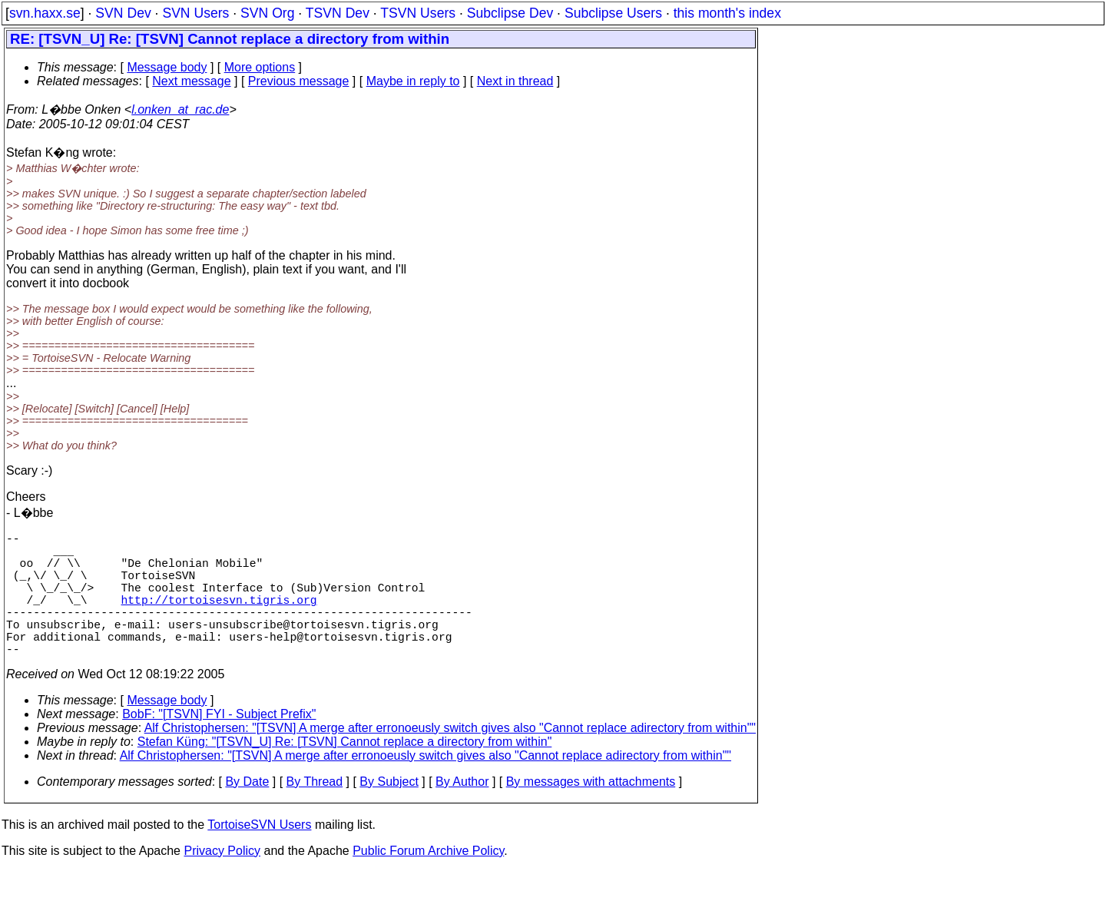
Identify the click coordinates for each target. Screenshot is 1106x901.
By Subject (388, 812)
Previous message (298, 81)
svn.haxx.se (45, 13)
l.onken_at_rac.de (180, 109)
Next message (191, 81)
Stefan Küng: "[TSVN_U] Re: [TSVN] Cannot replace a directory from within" (344, 772)
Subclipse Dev (510, 13)
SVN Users (195, 13)
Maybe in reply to (413, 81)
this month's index (727, 13)
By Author (461, 812)
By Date (247, 812)
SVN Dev (123, 13)
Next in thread (515, 81)
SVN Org (267, 13)
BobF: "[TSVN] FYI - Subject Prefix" (219, 744)
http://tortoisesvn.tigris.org (219, 617)
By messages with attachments (591, 812)
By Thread (314, 812)
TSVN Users (417, 13)
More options (260, 67)
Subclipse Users (613, 13)
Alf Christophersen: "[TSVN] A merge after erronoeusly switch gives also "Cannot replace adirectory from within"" (450, 758)
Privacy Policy (222, 881)
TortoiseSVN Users (259, 855)
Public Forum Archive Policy (428, 881)
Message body (167, 67)
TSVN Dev (337, 13)
